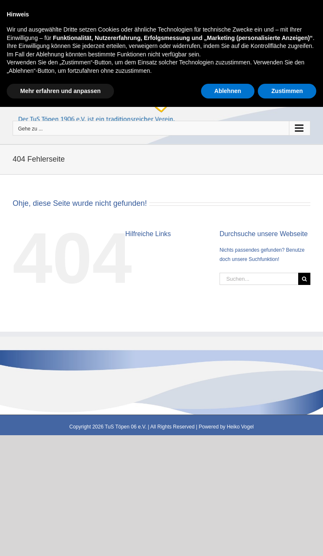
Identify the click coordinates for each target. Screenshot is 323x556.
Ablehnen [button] (227, 539)
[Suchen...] (259, 279)
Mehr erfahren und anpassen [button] (60, 539)
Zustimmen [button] (287, 539)
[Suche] (304, 279)
